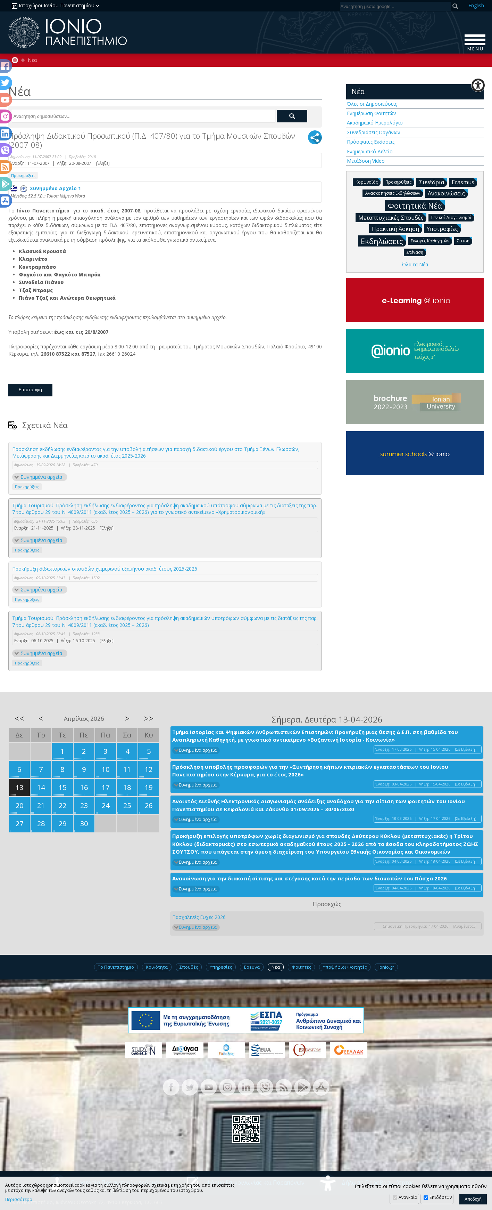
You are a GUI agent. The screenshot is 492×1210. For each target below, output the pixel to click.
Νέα (32, 60)
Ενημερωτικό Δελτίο (370, 151)
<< (19, 718)
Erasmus (464, 182)
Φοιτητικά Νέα (416, 205)
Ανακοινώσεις (448, 193)
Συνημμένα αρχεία (41, 477)
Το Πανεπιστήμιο (116, 967)
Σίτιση (464, 240)
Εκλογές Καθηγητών (431, 240)
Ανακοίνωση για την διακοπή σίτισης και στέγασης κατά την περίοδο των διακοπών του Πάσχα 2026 (309, 878)
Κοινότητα (157, 967)
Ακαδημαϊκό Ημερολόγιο (375, 122)
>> (148, 718)
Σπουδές (189, 967)
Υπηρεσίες (221, 967)
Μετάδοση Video (366, 161)
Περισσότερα (18, 1199)
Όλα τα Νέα (415, 264)
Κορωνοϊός (368, 181)
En (476, 5)
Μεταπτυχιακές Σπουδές (392, 217)
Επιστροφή (30, 389)
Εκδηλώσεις (383, 240)
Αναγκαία (408, 1197)
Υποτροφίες (444, 228)
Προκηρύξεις (23, 175)
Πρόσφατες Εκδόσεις (370, 141)
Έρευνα (252, 967)
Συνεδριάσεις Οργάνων (373, 132)
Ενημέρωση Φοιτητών (371, 113)
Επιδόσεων (441, 1197)
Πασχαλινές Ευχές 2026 (199, 917)
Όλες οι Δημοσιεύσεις (372, 103)
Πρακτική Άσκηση (397, 228)
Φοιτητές (301, 967)
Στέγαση (416, 252)
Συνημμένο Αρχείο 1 (45, 188)
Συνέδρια (433, 182)
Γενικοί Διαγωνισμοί (452, 217)
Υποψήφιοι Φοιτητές (345, 967)
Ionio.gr (386, 967)
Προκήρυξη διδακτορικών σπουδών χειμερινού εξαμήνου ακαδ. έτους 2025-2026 (104, 568)
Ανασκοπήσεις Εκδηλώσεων (394, 192)
